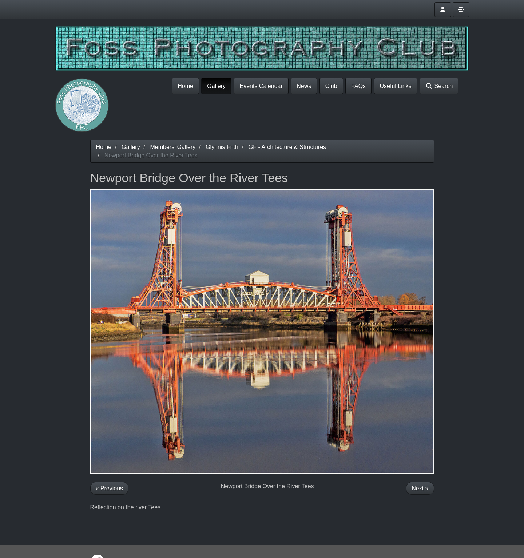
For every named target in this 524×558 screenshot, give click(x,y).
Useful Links (396, 86)
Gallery (216, 86)
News (304, 86)
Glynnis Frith (222, 147)
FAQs (358, 86)
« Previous (109, 488)
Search (439, 86)
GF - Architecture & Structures (287, 147)
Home (185, 86)
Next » (420, 488)
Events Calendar (260, 86)
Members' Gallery (172, 147)
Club (331, 86)
